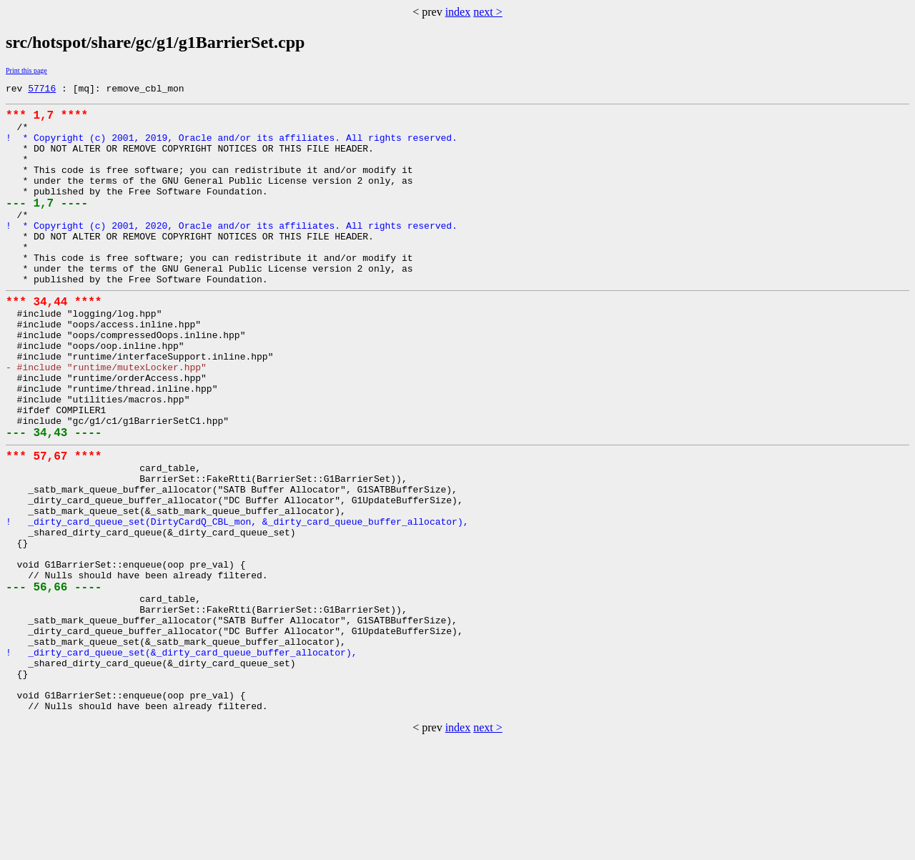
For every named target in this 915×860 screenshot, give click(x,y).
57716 (42, 90)
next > (488, 12)
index (458, 12)
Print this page (26, 70)
